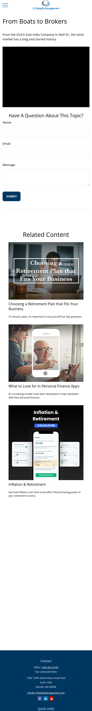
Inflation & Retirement (27, 484)
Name (7, 122)
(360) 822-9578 (50, 667)
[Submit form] (12, 196)
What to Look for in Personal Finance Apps (44, 386)
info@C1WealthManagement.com (46, 692)
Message (9, 165)
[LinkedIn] (45, 698)
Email (6, 144)
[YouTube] (51, 698)
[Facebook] (39, 698)
